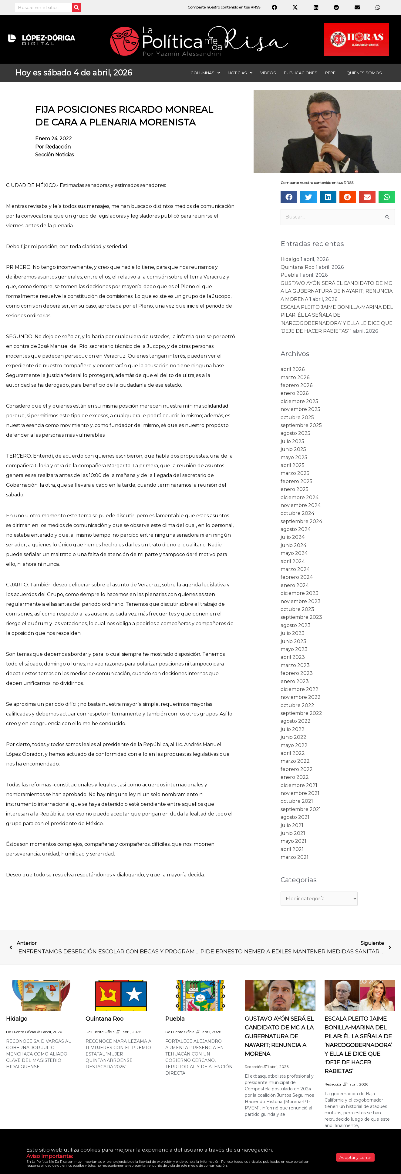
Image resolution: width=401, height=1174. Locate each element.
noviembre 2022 (301, 697)
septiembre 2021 (301, 809)
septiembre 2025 (301, 425)
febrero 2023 (297, 673)
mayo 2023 (294, 649)
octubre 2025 (297, 417)
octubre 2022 (297, 705)
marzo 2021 (294, 857)
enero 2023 (295, 681)
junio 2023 (293, 641)
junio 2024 (293, 545)
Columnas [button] (205, 73)
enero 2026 (294, 393)
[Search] (76, 7)
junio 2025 (293, 449)
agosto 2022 (296, 721)
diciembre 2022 (299, 689)
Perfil (332, 72)
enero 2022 (295, 777)
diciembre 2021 (299, 785)
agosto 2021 (295, 817)
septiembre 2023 (301, 617)
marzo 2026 (295, 377)
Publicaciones (300, 72)
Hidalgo (290, 259)
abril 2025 (293, 465)
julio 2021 (292, 825)
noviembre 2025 (300, 409)
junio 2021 (293, 833)
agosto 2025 (295, 433)
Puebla (289, 275)
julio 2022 (293, 729)
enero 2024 (295, 585)
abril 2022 (293, 753)
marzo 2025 (295, 473)
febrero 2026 (296, 385)
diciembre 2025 (299, 401)
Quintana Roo (298, 267)
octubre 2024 (297, 513)
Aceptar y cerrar (355, 1157)
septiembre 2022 (301, 713)
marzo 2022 (295, 761)
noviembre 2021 (300, 793)
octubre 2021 (297, 801)
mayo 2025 (294, 457)
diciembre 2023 (299, 593)
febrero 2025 (296, 481)
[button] (289, 197)
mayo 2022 (294, 745)
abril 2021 (292, 849)
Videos (268, 72)
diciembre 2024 (299, 497)
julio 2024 (293, 537)
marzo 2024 (295, 569)
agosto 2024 (296, 529)
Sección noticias (54, 155)
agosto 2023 (296, 625)
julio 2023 (293, 633)
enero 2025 (294, 489)
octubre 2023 (297, 609)
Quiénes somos (364, 72)
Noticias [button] (240, 73)
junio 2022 (293, 737)
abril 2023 (293, 657)
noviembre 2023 (301, 601)
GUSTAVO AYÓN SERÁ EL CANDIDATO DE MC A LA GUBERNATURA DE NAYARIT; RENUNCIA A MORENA (337, 291)
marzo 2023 (295, 665)
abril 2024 (293, 561)
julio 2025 (292, 441)
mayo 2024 (294, 553)
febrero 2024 (297, 577)
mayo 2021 (293, 841)
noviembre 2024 (301, 505)
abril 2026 (293, 369)
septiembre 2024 (301, 521)
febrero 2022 (297, 769)
